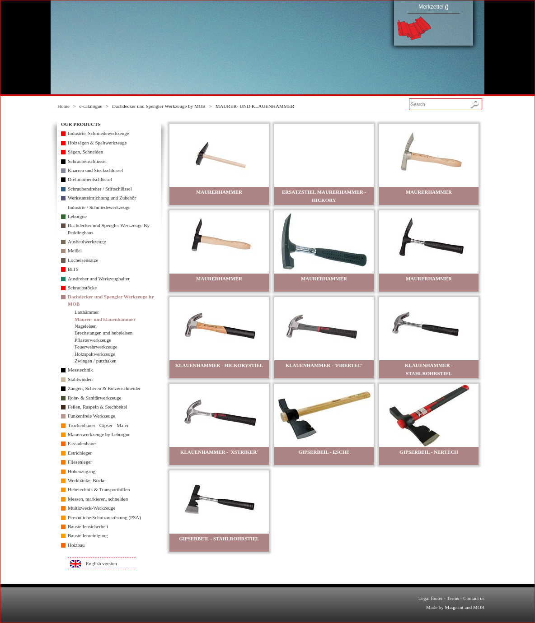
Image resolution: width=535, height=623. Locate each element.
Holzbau (76, 545)
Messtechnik (80, 369)
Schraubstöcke (82, 287)
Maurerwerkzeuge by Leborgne (99, 434)
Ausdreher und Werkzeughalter (99, 278)
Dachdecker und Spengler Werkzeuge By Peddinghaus (109, 229)
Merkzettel (433, 7)
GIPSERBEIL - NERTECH (428, 452)
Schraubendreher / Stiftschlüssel (100, 188)
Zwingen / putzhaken (96, 360)
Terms (453, 598)
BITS (73, 269)
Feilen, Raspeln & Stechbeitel (97, 406)
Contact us (473, 598)
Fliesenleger (80, 462)
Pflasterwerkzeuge (93, 340)
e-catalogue (91, 106)
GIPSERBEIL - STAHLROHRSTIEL (219, 538)
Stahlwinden (80, 379)
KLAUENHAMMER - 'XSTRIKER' (219, 452)
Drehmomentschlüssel (90, 179)
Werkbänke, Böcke (86, 480)
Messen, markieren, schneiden (98, 499)
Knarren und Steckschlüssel (95, 170)
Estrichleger (80, 453)
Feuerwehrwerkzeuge (96, 346)
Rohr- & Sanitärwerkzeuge (94, 397)
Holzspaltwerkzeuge (95, 354)
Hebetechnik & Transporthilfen (99, 489)
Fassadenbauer (82, 443)
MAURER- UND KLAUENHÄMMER (255, 106)
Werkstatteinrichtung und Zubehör (102, 197)
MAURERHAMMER (219, 192)
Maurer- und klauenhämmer (105, 319)
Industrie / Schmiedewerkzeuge (99, 207)
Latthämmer (87, 312)
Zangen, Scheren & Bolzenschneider (104, 388)
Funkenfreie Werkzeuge (91, 415)
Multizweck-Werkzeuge (91, 508)
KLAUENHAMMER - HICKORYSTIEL (219, 365)
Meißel (75, 250)
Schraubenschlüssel (87, 161)
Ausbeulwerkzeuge (87, 241)
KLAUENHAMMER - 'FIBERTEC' (324, 365)
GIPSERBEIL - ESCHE (323, 452)
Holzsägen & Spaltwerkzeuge (97, 142)
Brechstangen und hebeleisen (103, 332)
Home (63, 106)
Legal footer (430, 598)
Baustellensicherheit (88, 526)
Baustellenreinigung (88, 535)
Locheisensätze (83, 260)
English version (101, 563)
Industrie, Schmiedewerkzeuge (98, 133)
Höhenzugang (81, 471)
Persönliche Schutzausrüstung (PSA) (104, 517)
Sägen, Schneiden (85, 151)
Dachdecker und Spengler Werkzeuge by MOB (159, 106)
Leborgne (77, 216)
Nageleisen (86, 326)
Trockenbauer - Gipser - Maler (98, 425)
